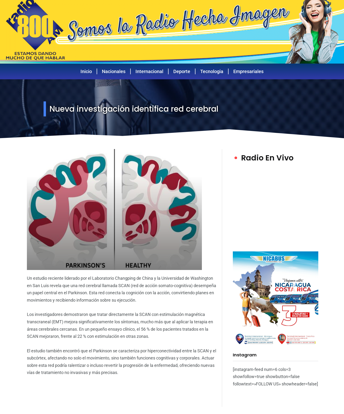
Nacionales (113, 71)
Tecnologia (211, 71)
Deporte (181, 71)
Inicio (86, 71)
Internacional (149, 71)
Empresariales (248, 71)
